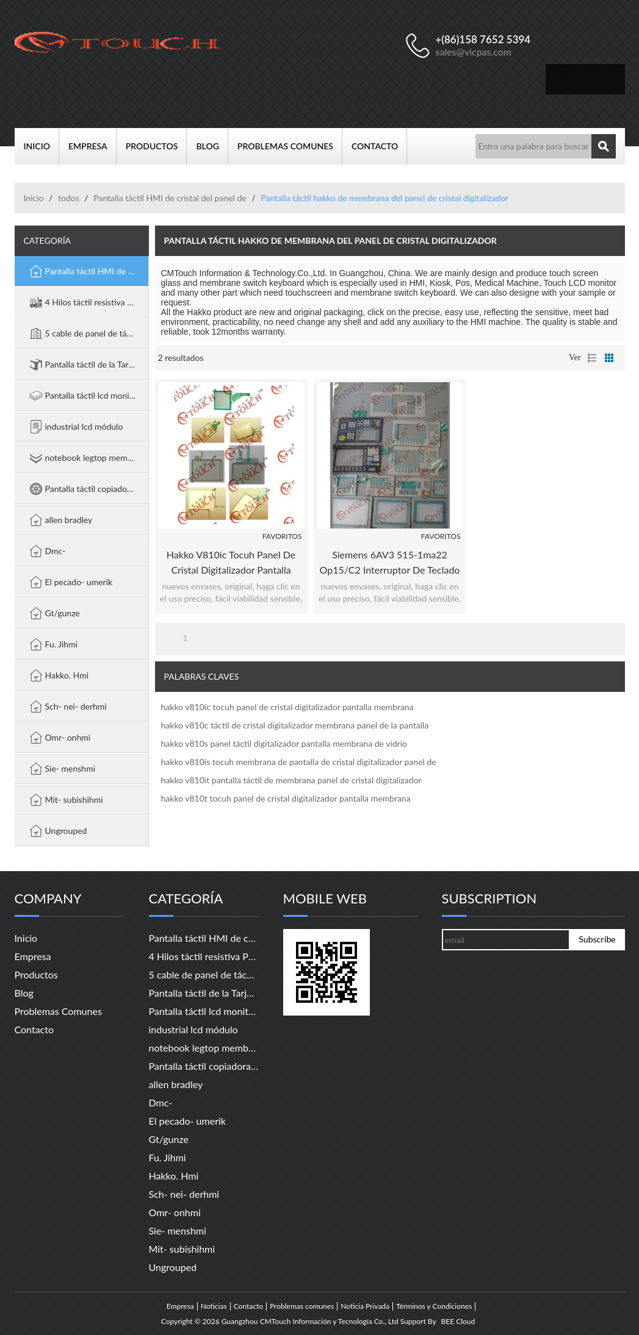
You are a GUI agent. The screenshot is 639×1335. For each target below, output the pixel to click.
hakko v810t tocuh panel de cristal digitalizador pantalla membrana (286, 798)
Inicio (41, 146)
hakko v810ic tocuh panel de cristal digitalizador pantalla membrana (231, 563)
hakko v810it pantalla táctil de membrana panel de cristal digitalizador (291, 780)
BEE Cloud (458, 1321)
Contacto (379, 146)
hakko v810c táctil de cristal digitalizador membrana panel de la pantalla (295, 725)
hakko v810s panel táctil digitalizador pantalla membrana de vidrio (284, 743)
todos (68, 198)
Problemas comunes (289, 146)
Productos (156, 146)
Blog (212, 146)
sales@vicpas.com (474, 51)
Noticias (214, 1306)
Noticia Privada (365, 1306)
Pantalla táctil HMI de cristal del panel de (169, 198)
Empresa (92, 146)
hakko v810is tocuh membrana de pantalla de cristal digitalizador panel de (298, 761)
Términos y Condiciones (434, 1306)
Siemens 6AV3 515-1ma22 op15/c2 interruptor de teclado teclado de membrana (390, 563)
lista (592, 358)
